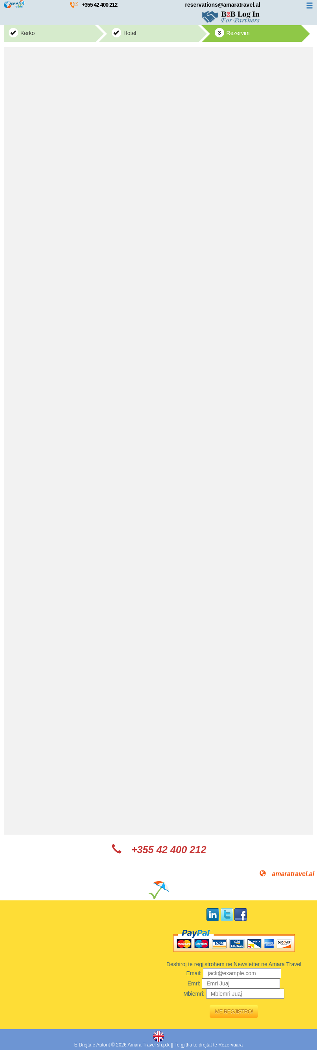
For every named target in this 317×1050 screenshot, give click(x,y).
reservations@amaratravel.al (222, 5)
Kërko (22, 32)
